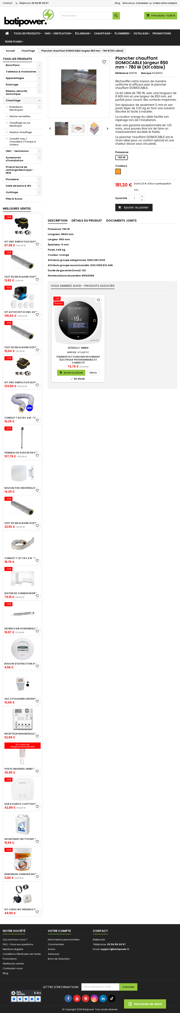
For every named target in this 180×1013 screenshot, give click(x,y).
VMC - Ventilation (57, 33)
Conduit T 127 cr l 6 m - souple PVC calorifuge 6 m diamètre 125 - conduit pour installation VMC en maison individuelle (22, 558)
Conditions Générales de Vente (22, 954)
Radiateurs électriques (16, 108)
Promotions (162, 33)
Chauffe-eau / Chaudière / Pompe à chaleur (22, 141)
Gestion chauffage (20, 132)
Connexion (142, 3)
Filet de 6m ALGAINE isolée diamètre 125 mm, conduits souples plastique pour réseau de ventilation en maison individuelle (22, 347)
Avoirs (51, 949)
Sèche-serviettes (19, 116)
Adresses (53, 954)
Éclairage (82, 33)
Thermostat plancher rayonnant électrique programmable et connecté (133, 359)
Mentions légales (13, 949)
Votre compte (59, 931)
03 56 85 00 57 (40, 3)
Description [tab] (57, 220)
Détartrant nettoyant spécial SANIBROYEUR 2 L (22, 839)
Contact (7, 3)
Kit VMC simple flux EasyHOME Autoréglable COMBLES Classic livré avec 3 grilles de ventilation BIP (22, 242)
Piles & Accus (14, 198)
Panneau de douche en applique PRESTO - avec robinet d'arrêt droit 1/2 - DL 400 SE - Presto (22, 453)
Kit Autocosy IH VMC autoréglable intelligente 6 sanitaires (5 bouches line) (22, 312)
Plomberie (122, 33)
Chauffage (102, 33)
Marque (146, 73)
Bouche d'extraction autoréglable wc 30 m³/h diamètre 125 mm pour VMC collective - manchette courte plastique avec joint (22, 664)
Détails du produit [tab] (87, 220)
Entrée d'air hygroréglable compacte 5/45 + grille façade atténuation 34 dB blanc (22, 629)
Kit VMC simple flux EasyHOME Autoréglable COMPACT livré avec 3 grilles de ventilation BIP (22, 382)
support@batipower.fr (114, 949)
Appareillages (15, 78)
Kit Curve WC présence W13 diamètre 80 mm (22, 909)
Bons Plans (13, 41)
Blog (117, 3)
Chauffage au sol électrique (19, 124)
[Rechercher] (90, 15)
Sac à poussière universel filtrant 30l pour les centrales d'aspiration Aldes (22, 699)
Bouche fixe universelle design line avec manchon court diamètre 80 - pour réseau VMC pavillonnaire (22, 488)
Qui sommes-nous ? (15, 939)
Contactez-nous (13, 968)
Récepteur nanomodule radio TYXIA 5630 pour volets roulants (22, 734)
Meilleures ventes (13, 963)
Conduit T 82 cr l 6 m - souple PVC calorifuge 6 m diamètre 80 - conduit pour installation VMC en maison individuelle (22, 418)
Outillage (140, 33)
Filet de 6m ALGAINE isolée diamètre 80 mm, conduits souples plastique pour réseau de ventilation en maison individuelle (22, 277)
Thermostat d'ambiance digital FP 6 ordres (78, 358)
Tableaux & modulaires (21, 71)
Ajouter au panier (133, 207)
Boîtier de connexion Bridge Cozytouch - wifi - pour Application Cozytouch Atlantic (22, 593)
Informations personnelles (64, 939)
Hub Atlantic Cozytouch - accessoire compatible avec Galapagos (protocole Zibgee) (22, 804)
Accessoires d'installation (14, 159)
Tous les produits (27, 33)
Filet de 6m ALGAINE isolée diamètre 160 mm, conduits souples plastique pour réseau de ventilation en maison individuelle (22, 523)
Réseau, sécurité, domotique (16, 92)
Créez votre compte (165, 3)
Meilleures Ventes (17, 208)
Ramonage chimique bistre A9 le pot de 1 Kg (22, 874)
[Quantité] (134, 198)
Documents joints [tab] (121, 220)
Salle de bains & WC (19, 186)
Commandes (56, 944)
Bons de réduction (59, 959)
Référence (121, 73)
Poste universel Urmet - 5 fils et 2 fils (22, 769)
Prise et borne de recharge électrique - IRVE (20, 170)
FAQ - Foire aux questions (18, 944)
